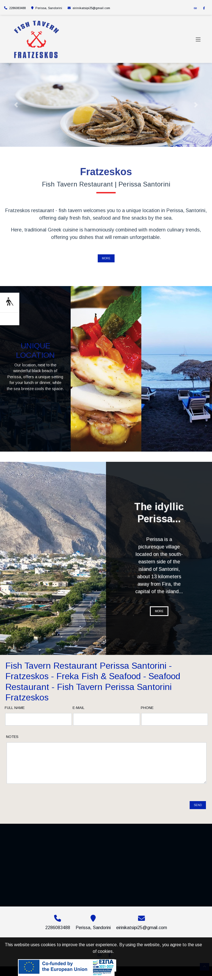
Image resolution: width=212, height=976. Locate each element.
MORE (106, 258)
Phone (147, 708)
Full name (15, 708)
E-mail (78, 708)
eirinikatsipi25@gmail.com (91, 8)
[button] (16, 105)
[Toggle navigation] (198, 40)
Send (198, 800)
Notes (12, 737)
